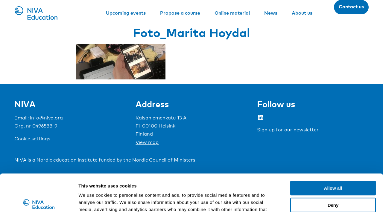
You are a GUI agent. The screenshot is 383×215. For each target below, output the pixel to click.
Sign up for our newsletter (288, 130)
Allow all (333, 150)
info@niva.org (46, 118)
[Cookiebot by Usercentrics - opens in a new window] (39, 203)
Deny (333, 167)
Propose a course (180, 13)
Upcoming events (126, 13)
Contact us (351, 7)
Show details (314, 203)
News (270, 13)
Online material (232, 13)
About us (302, 13)
